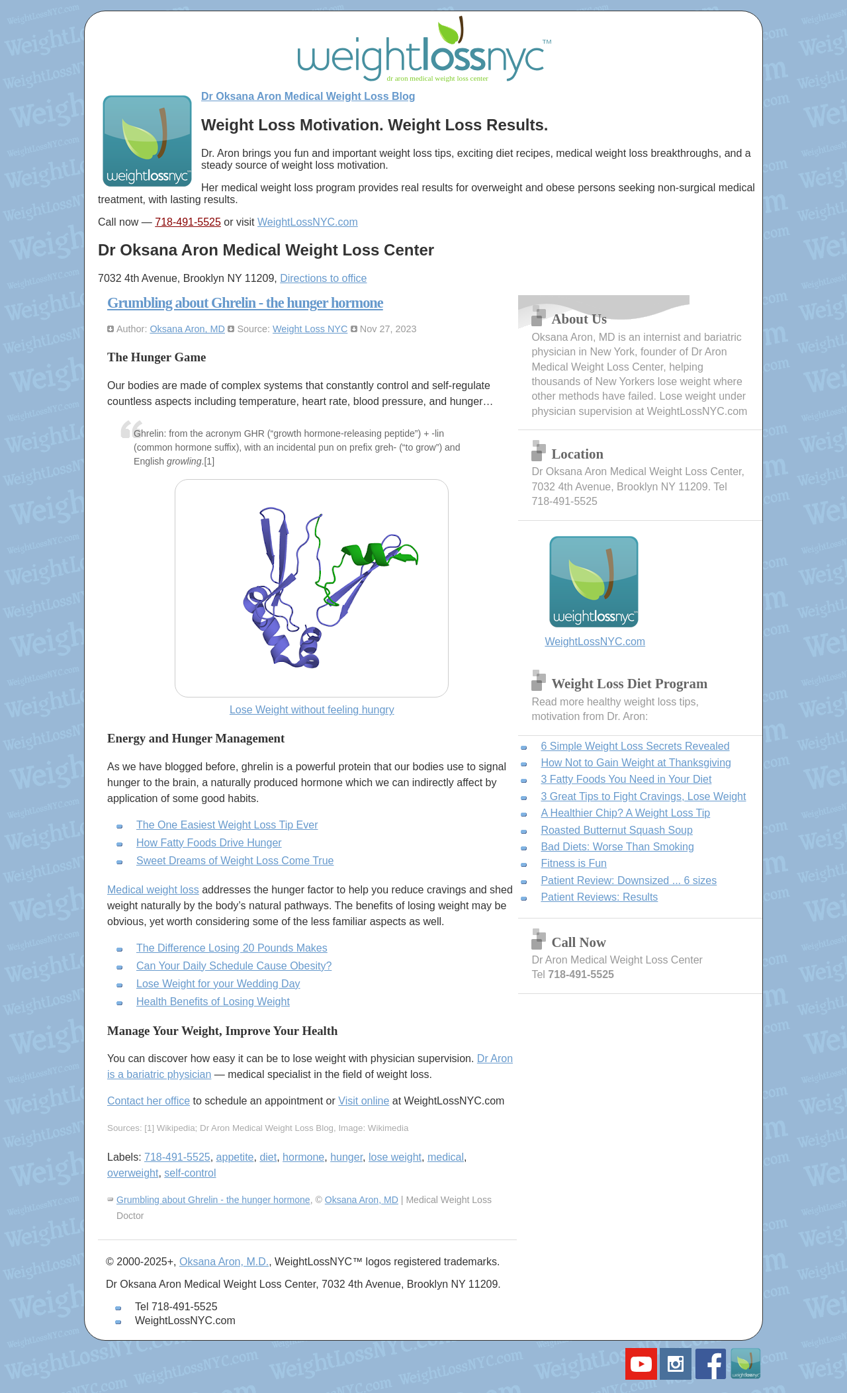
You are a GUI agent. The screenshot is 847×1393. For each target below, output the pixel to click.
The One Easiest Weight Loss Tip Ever (227, 825)
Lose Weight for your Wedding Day (218, 983)
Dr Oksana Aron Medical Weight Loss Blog (308, 96)
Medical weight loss (153, 889)
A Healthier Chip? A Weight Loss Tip (625, 813)
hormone (303, 1157)
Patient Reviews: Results (599, 897)
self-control (190, 1173)
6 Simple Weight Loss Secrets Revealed (635, 746)
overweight (132, 1173)
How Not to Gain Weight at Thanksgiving (636, 762)
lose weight (395, 1157)
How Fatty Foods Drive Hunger (209, 842)
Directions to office (323, 278)
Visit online (363, 1100)
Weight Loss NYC (310, 329)
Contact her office (148, 1100)
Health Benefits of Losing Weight (213, 1001)
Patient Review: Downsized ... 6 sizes (629, 880)
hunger (346, 1157)
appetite (235, 1157)
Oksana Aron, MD (187, 329)
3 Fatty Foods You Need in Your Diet (626, 779)
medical (445, 1157)
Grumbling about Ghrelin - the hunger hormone (245, 302)
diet (268, 1157)
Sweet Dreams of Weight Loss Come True (235, 860)
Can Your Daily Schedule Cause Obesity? (234, 965)
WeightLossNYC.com (307, 222)
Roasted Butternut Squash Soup (617, 830)
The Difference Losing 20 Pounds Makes (232, 948)
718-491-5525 (188, 222)
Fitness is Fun (574, 863)
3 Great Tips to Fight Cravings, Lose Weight (643, 796)
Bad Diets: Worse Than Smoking (617, 846)
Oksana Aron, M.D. (224, 1261)
